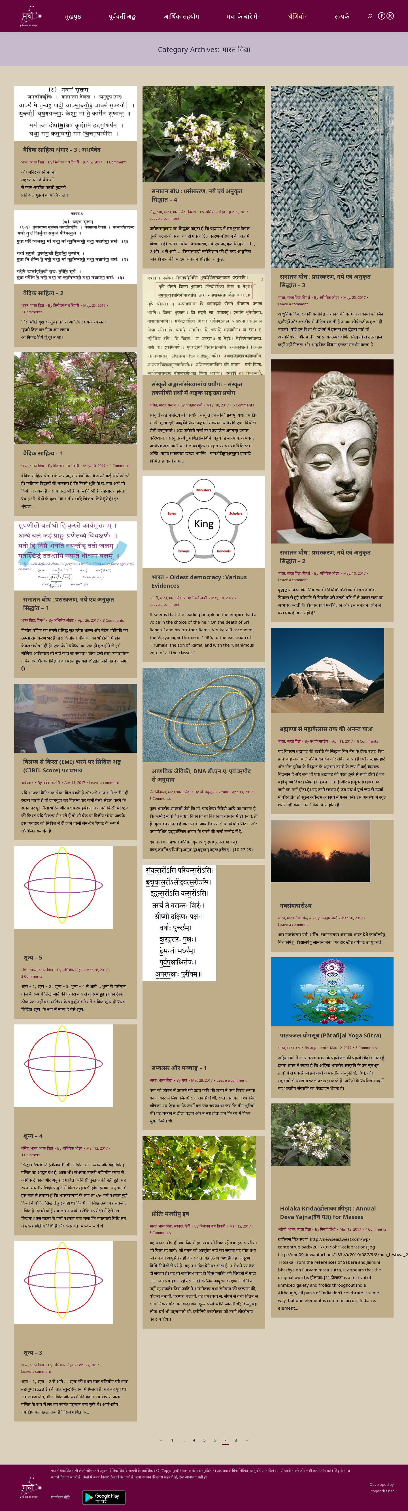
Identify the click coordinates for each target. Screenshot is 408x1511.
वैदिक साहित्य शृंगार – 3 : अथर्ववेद (62, 150)
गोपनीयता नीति (60, 1497)
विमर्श (192, 211)
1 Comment (116, 162)
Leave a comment (164, 218)
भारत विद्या (37, 162)
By (63, 162)
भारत (24, 162)
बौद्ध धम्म (156, 211)
